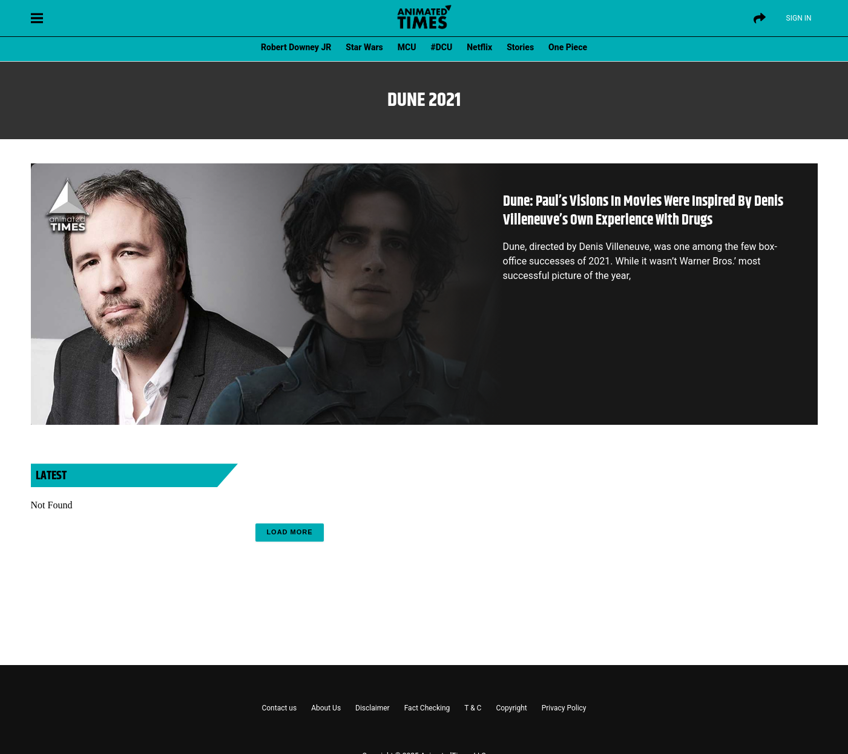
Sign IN (799, 18)
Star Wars (364, 47)
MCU (407, 47)
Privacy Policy (564, 708)
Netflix (479, 47)
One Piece (567, 47)
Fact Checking (427, 708)
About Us (326, 708)
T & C (472, 708)
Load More (289, 532)
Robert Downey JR (296, 47)
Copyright (511, 708)
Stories (520, 47)
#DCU (442, 47)
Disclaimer (372, 708)
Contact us (279, 708)
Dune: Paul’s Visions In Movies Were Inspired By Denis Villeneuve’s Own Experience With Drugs (643, 211)
